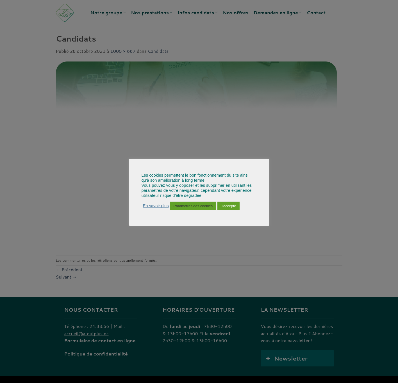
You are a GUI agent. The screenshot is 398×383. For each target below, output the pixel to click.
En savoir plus (156, 206)
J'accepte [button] (228, 206)
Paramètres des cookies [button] (193, 206)
